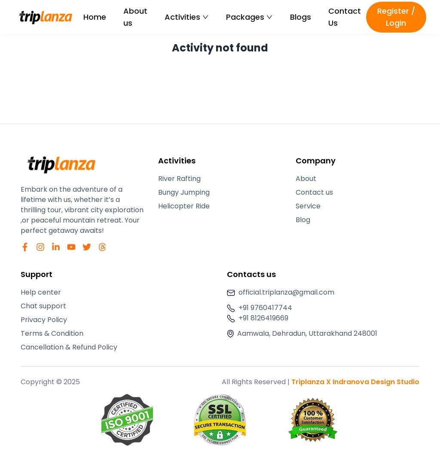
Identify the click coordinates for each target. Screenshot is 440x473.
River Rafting (179, 179)
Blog (303, 220)
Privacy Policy (44, 320)
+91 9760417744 (265, 308)
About (306, 179)
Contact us (314, 192)
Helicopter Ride (184, 206)
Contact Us (344, 17)
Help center (41, 292)
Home (94, 17)
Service (308, 206)
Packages (249, 17)
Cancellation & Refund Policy (69, 347)
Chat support (43, 306)
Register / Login (396, 17)
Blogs (300, 17)
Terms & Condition (52, 333)
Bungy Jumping (184, 192)
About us (135, 17)
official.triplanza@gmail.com (286, 292)
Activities (187, 17)
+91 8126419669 (263, 318)
